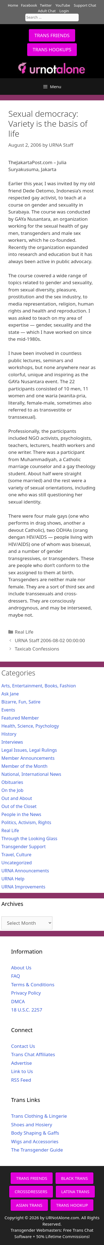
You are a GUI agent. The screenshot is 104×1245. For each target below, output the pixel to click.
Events (8, 710)
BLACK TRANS (74, 1178)
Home (13, 5)
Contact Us (23, 1046)
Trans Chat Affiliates (33, 1054)
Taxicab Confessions (37, 649)
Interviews (12, 742)
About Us (21, 967)
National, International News (31, 774)
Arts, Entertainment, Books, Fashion (38, 686)
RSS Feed (21, 1080)
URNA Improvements (23, 887)
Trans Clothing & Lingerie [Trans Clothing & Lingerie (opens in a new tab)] (39, 1116)
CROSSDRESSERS (31, 1191)
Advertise (21, 1063)
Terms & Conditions (32, 984)
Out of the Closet (19, 806)
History (8, 734)
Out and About (16, 798)
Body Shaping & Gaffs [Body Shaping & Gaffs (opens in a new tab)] (35, 1133)
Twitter (46, 5)
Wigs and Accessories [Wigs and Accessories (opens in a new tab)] (35, 1141)
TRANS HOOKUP (72, 1205)
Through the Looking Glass (29, 838)
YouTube (62, 5)
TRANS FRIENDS (52, 35)
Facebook (29, 5)
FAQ (15, 976)
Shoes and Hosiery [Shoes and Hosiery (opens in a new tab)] (31, 1124)
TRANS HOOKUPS (52, 49)
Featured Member (20, 718)
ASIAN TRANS (29, 1205)
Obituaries (12, 782)
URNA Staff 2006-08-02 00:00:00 (50, 640)
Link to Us (22, 1071)
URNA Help (12, 879)
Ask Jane (10, 694)
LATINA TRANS (75, 1191)
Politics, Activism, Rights (26, 822)
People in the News (21, 814)
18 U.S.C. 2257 (26, 1010)
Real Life (24, 632)
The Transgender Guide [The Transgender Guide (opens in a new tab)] (37, 1150)
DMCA (18, 1001)
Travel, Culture (16, 855)
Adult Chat (47, 10)
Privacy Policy (26, 993)
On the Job (12, 790)
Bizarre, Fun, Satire (20, 702)
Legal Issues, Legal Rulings (29, 750)
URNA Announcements (25, 871)
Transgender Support (23, 846)
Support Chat (85, 5)
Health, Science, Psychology (30, 726)
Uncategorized (16, 863)
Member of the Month (24, 766)
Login (64, 10)
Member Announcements (28, 758)
